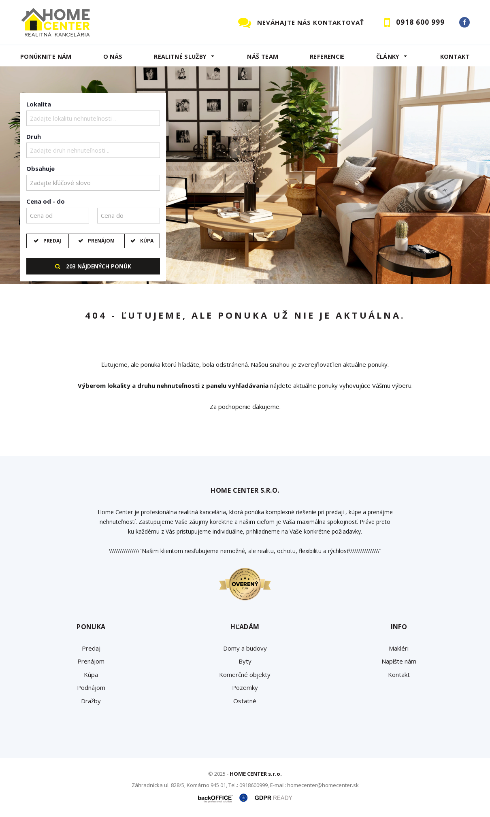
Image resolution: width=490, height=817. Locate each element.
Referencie (327, 56)
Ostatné (244, 701)
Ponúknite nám (46, 56)
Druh (33, 136)
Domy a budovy (245, 648)
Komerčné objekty (245, 674)
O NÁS (113, 56)
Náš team (262, 56)
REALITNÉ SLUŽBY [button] (180, 56)
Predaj (51, 240)
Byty (245, 661)
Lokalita (38, 104)
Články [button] (388, 56)
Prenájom (101, 240)
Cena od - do (45, 201)
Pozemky (245, 687)
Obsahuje (40, 168)
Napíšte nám (398, 661)
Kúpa (146, 240)
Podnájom (91, 687)
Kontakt (455, 56)
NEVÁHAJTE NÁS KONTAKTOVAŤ (310, 22)
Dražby (91, 701)
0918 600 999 (420, 22)
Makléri (399, 648)
